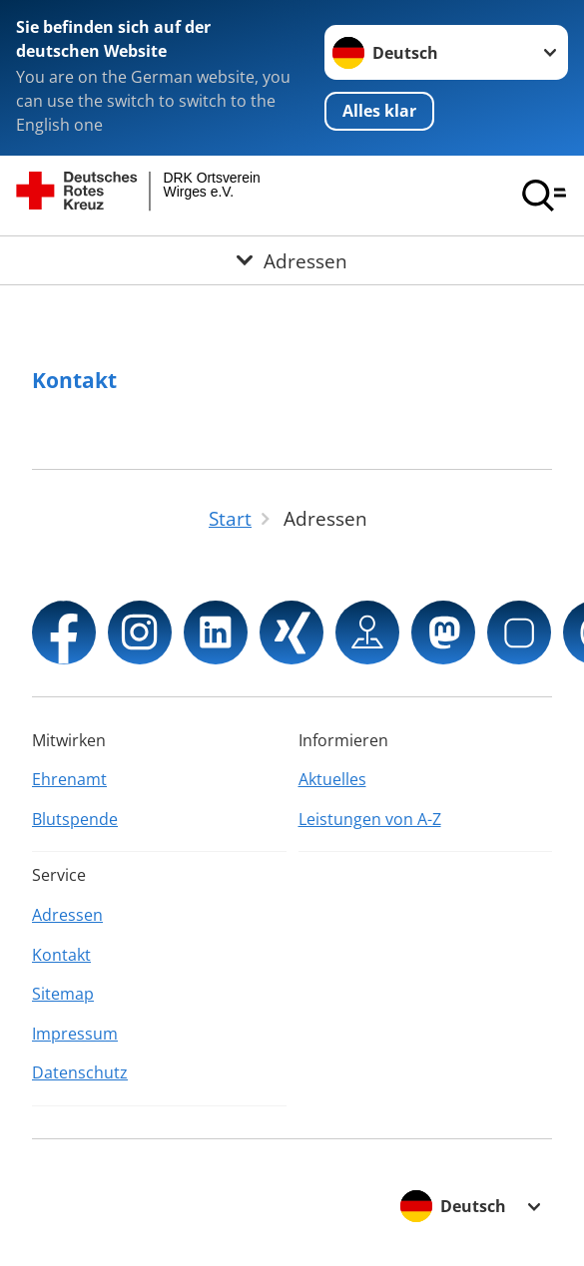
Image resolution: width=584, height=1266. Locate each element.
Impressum (75, 1034)
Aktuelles (332, 779)
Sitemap (63, 994)
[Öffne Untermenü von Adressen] (292, 260)
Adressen (67, 915)
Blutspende (75, 819)
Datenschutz (80, 1072)
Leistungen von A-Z (369, 819)
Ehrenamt (69, 779)
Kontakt (74, 380)
